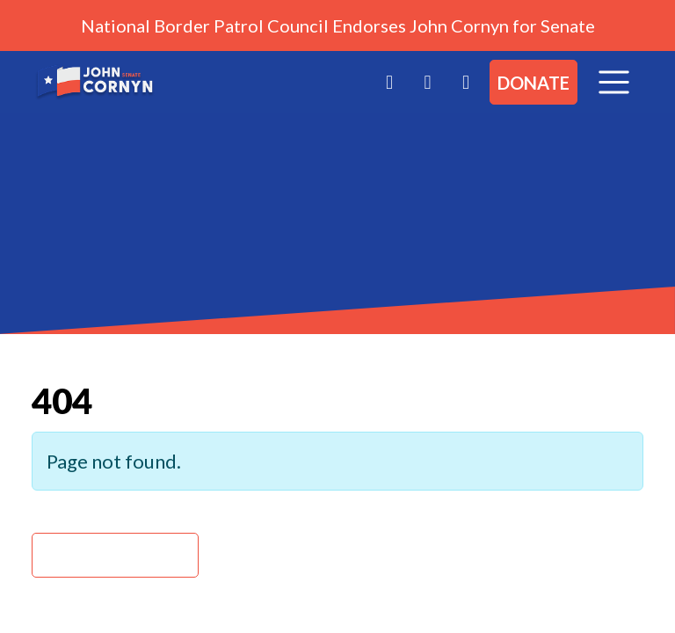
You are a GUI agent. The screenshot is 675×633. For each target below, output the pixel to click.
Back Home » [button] (115, 555)
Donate (533, 82)
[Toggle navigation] (613, 82)
